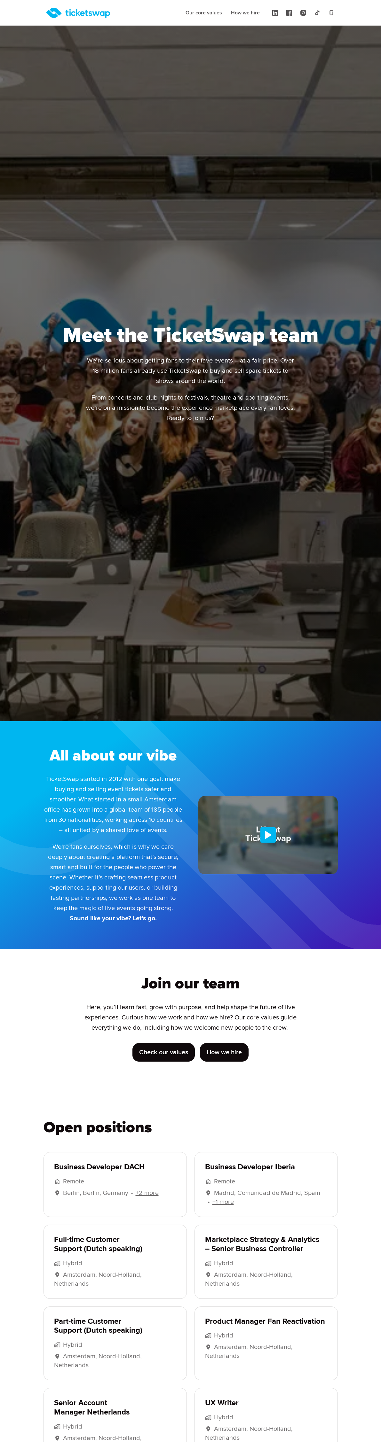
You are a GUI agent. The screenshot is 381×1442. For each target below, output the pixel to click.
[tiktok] (317, 12)
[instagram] (303, 12)
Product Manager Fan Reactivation (265, 1331)
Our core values (204, 13)
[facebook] (289, 12)
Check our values (163, 1062)
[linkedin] (275, 12)
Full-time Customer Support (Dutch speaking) (98, 1254)
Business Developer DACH (99, 1177)
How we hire (245, 13)
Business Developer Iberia (250, 1177)
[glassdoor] (331, 12)
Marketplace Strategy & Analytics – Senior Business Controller (262, 1254)
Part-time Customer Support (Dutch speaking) (98, 1336)
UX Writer (222, 1413)
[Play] (268, 835)
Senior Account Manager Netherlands (92, 1418)
